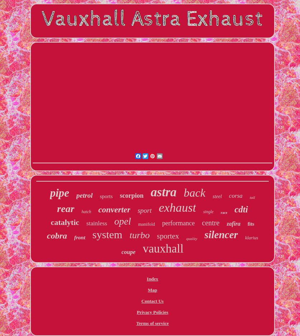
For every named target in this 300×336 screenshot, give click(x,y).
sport (144, 210)
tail (252, 197)
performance (178, 223)
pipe (59, 193)
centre (211, 223)
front (79, 237)
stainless (96, 223)
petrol (84, 195)
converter (114, 209)
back (194, 192)
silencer (221, 234)
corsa (236, 195)
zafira (233, 224)
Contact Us (152, 301)
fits (251, 224)
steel (217, 196)
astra (164, 192)
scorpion (132, 195)
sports (106, 196)
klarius (251, 237)
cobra (57, 235)
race (224, 213)
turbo (140, 235)
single (208, 211)
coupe (129, 252)
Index (152, 279)
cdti (241, 209)
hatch (86, 211)
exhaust (177, 207)
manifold (146, 224)
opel (122, 221)
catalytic (65, 222)
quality (191, 238)
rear (65, 208)
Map (152, 290)
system (107, 234)
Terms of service (152, 323)
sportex (168, 236)
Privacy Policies (152, 312)
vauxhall (163, 248)
